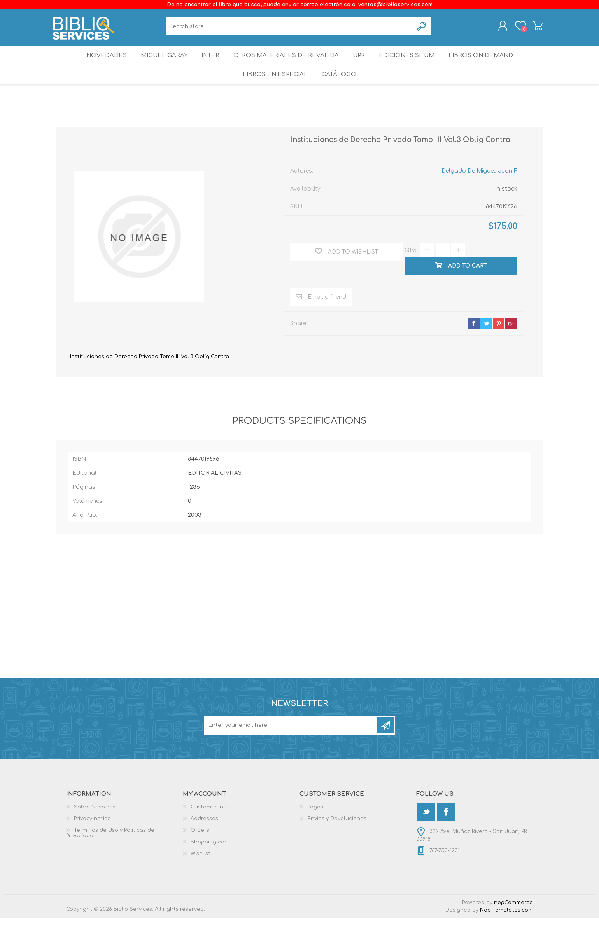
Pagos (315, 825)
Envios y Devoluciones (336, 836)
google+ (511, 341)
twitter (486, 341)
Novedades (100, 64)
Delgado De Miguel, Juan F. (479, 189)
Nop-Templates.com (506, 928)
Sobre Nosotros (95, 825)
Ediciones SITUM (411, 64)
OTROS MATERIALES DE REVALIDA (286, 64)
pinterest (498, 341)
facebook (474, 341)
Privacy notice (92, 836)
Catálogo (340, 89)
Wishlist (200, 871)
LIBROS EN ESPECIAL (273, 89)
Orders (200, 848)
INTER (209, 64)
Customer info (210, 825)
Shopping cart (534, 28)
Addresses (204, 836)
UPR (360, 64)
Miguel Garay (160, 64)
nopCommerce (513, 920)
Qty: (410, 268)
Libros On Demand (488, 64)
